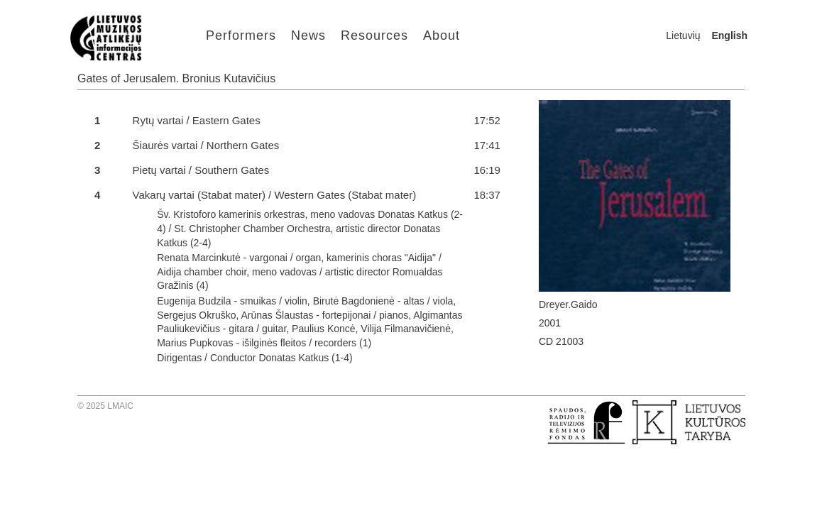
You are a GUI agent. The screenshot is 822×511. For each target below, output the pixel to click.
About (441, 35)
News (308, 35)
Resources (374, 35)
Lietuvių (683, 35)
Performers (241, 35)
